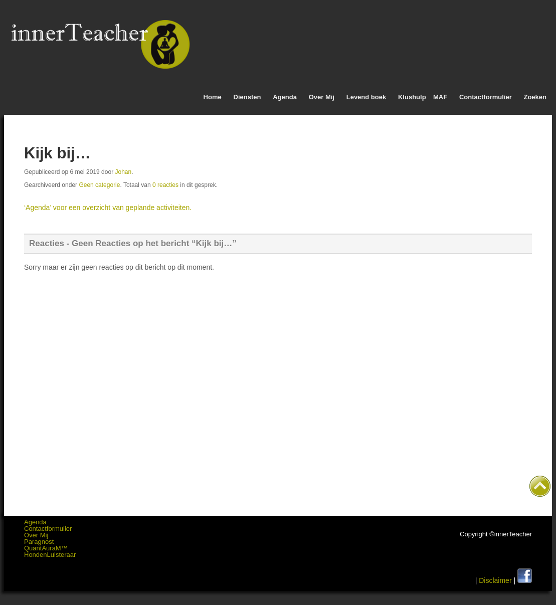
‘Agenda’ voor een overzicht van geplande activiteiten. (108, 208)
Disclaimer (495, 580)
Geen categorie (99, 184)
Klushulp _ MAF (422, 97)
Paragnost (39, 541)
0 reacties (165, 184)
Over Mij (321, 97)
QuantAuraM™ (46, 548)
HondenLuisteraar (50, 554)
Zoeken (534, 97)
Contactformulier (485, 97)
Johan (123, 171)
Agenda (285, 97)
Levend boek (366, 97)
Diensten (247, 97)
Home (213, 97)
